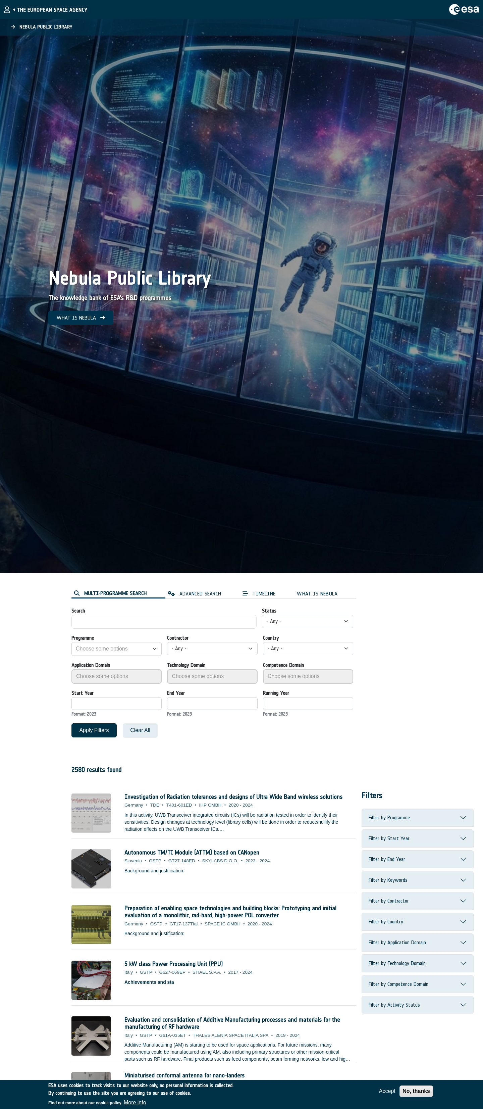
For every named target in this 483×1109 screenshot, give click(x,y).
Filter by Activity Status (394, 1005)
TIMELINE (259, 593)
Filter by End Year (387, 859)
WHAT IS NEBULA (81, 318)
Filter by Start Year (389, 838)
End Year (176, 693)
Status (269, 611)
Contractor (178, 638)
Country (271, 638)
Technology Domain (186, 665)
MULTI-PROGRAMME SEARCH (110, 593)
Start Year (82, 693)
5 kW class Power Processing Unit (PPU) (173, 964)
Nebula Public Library (41, 27)
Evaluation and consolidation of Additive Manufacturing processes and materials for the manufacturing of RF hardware (232, 1023)
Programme (82, 638)
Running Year (276, 693)
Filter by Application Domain (397, 942)
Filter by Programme (389, 817)
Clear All (140, 730)
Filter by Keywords (388, 880)
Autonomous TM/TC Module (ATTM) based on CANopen (191, 852)
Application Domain (90, 665)
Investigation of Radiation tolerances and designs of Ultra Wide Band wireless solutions (233, 797)
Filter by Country (386, 921)
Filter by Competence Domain (398, 984)
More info (135, 1102)
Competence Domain (283, 665)
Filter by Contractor (389, 901)
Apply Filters (94, 730)
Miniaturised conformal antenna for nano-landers (184, 1075)
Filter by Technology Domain (397, 963)
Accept (387, 1091)
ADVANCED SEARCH (194, 593)
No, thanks (416, 1091)
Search (78, 611)
